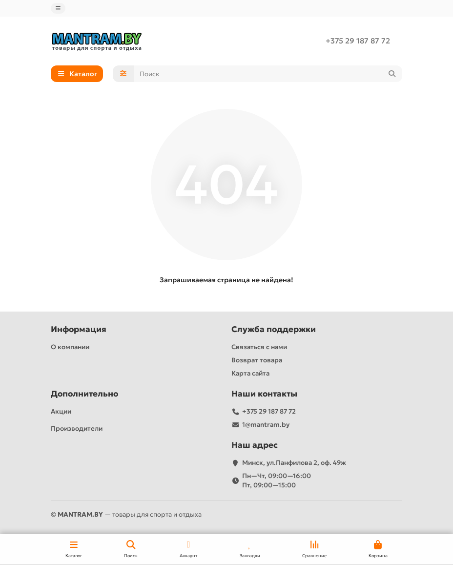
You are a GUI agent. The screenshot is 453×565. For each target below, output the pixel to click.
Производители (77, 428)
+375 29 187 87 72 (358, 40)
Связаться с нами (259, 347)
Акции (61, 411)
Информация (78, 329)
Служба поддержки (273, 329)
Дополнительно (84, 394)
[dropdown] (58, 8)
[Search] (268, 73)
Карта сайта (250, 373)
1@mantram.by (265, 424)
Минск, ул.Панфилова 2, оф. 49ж (294, 463)
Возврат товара (256, 360)
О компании (70, 347)
